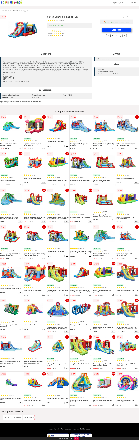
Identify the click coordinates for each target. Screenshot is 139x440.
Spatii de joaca (118, 3)
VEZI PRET (116, 30)
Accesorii (133, 3)
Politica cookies (85, 429)
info (20, 148)
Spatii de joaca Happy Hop (21, 11)
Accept (77, 438)
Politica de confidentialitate (70, 429)
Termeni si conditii (54, 429)
